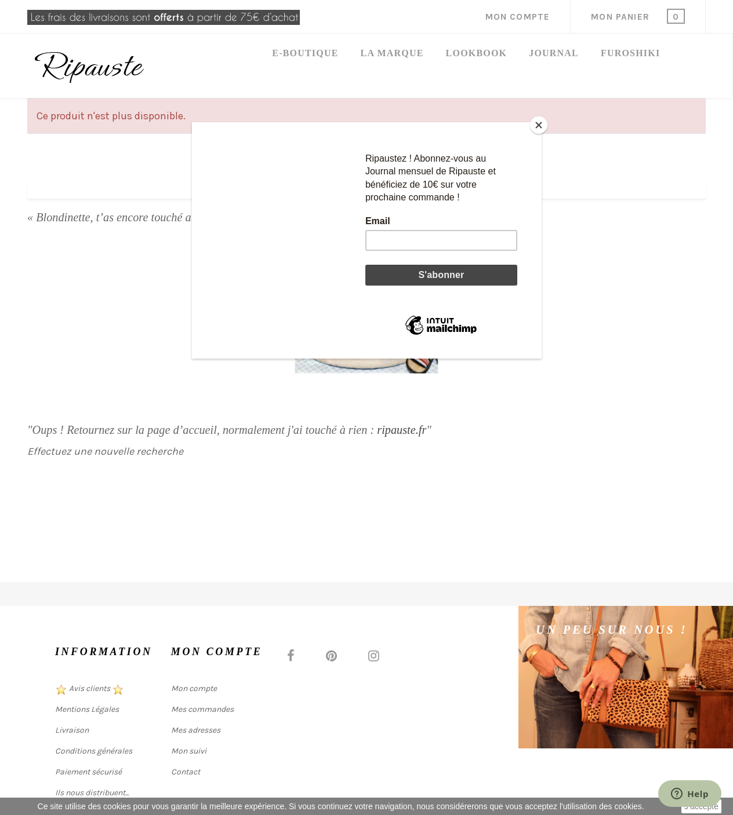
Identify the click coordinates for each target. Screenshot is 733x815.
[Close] (538, 125)
